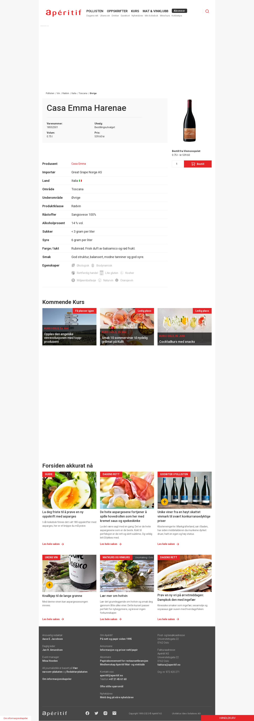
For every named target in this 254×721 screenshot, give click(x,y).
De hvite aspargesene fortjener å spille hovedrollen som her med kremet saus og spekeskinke (123, 516)
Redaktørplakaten (76, 671)
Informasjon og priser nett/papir (119, 649)
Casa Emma (78, 163)
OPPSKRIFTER (117, 11)
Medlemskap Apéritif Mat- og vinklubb (122, 664)
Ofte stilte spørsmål (111, 686)
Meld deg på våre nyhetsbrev (117, 697)
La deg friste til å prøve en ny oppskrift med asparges (62, 514)
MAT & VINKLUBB (155, 11)
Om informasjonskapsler (57, 679)
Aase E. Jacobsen (52, 639)
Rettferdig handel (87, 273)
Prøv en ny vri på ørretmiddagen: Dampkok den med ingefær (181, 597)
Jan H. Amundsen (52, 649)
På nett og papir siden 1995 (116, 639)
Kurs (135, 11)
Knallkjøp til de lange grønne (62, 596)
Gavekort (125, 15)
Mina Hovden (50, 660)
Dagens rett (92, 15)
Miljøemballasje (86, 280)
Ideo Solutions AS (191, 713)
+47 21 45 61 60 (117, 679)
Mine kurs (165, 15)
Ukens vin (105, 15)
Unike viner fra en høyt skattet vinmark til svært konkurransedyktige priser (184, 516)
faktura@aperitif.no (169, 664)
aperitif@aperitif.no (111, 675)
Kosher (129, 273)
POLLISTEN (94, 11)
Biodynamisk (104, 265)
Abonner (179, 10)
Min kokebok (151, 15)
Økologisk (83, 265)
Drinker (115, 15)
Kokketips (177, 15)
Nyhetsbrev (137, 15)
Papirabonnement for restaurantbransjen (124, 660)
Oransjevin (126, 280)
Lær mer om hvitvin (114, 596)
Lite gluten (111, 273)
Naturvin (108, 280)
